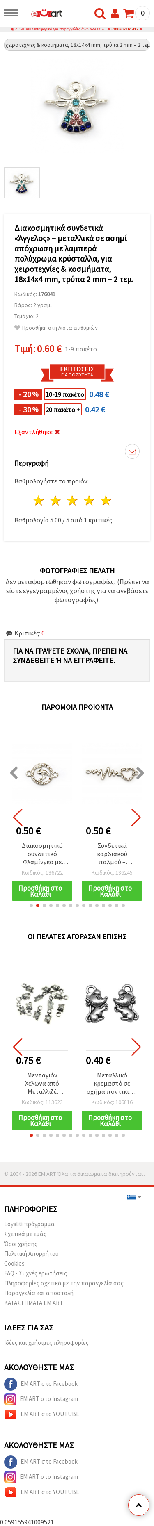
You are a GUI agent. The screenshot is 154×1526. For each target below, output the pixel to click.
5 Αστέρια (106, 500)
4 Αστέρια (89, 500)
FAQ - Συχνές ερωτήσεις (35, 1273)
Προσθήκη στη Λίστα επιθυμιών (56, 328)
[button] (31, 905)
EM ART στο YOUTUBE (41, 1414)
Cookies (14, 1263)
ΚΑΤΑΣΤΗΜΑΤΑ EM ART (33, 1303)
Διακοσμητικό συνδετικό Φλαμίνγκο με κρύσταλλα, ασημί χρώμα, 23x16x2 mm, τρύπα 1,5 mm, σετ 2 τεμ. (42, 854)
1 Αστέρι (39, 500)
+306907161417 (125, 29)
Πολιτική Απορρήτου (31, 1253)
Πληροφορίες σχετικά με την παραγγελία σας (64, 1283)
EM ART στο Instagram (41, 1399)
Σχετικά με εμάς (25, 1234)
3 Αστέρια (72, 500)
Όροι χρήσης (20, 1244)
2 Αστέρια (56, 500)
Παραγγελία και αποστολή (39, 1293)
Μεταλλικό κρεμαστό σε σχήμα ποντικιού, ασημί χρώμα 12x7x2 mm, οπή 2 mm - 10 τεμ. (112, 1084)
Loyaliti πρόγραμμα (29, 1224)
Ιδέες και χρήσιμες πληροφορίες (46, 1342)
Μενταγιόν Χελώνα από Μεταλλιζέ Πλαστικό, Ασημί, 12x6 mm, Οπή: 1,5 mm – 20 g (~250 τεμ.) (42, 1084)
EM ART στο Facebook (41, 1384)
